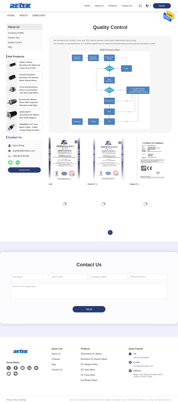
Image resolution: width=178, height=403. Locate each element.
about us (99, 6)
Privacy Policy (12, 400)
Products (56, 359)
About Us (23, 15)
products (112, 6)
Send (89, 309)
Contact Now (24, 170)
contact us (127, 6)
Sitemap (22, 400)
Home (87, 6)
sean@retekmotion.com (24, 151)
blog (54, 364)
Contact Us (57, 370)
